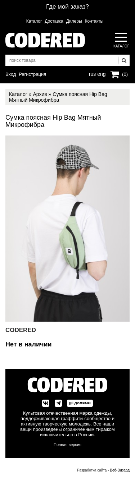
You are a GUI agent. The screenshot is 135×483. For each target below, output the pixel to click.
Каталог (34, 21)
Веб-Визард (120, 470)
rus (92, 73)
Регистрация (32, 74)
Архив (40, 94)
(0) (125, 74)
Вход (10, 74)
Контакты (94, 21)
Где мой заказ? (67, 6)
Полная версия (67, 444)
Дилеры (74, 21)
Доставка (54, 21)
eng (100, 73)
